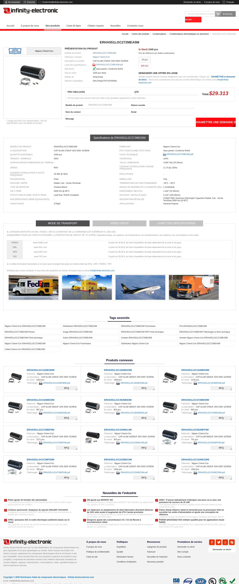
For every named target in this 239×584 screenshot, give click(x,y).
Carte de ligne (73, 20)
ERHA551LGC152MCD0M (195, 454)
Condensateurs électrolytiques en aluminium (189, 28)
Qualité (120, 546)
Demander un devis (192, 2)
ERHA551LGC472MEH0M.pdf (211, 407)
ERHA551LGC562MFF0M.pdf (211, 437)
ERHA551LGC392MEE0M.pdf (134, 407)
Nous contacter (184, 551)
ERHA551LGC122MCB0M (40, 364)
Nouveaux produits (155, 556)
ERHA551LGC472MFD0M (40, 454)
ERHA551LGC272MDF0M (40, 424)
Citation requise (96, 20)
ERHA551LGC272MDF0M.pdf (56, 437)
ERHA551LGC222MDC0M (118, 454)
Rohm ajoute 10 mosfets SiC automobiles (27, 494)
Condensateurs (159, 28)
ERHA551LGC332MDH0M (195, 364)
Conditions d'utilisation (126, 556)
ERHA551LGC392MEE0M (118, 394)
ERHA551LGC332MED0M (40, 394)
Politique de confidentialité (97, 546)
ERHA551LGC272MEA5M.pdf (109, 59)
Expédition (121, 541)
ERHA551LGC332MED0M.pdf (56, 407)
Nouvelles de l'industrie (157, 551)
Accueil (10, 20)
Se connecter (14, 2)
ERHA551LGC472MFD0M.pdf (56, 467)
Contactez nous (135, 20)
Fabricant (151, 546)
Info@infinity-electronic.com (102, 265)
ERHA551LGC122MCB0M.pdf (56, 377)
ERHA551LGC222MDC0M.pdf (134, 467)
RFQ (66, 382)
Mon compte (182, 546)
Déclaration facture (125, 551)
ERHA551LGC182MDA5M (118, 364)
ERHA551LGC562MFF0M (195, 424)
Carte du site (92, 551)
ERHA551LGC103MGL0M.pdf (134, 437)
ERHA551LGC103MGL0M (118, 424)
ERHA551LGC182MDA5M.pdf (134, 377)
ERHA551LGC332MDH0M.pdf (211, 377)
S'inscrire (31, 2)
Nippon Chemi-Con (101, 51)
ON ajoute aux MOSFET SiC (100, 494)
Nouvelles (115, 20)
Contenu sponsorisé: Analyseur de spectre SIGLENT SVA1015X (38, 504)
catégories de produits (157, 541)
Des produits (53, 20)
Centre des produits (140, 28)
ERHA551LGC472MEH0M (195, 394)
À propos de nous (212, 2)
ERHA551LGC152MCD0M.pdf (211, 467)
